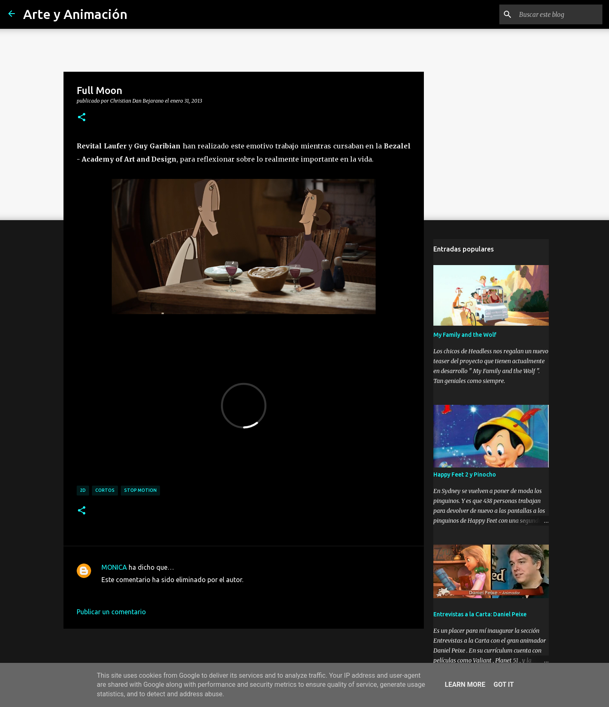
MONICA (114, 567)
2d (83, 490)
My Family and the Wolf (464, 334)
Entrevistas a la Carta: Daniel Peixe (480, 614)
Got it (504, 684)
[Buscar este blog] (559, 14)
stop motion (140, 490)
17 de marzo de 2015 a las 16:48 (149, 592)
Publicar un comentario (111, 611)
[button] (82, 117)
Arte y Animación (75, 14)
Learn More (465, 684)
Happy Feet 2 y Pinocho (464, 474)
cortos (105, 490)
